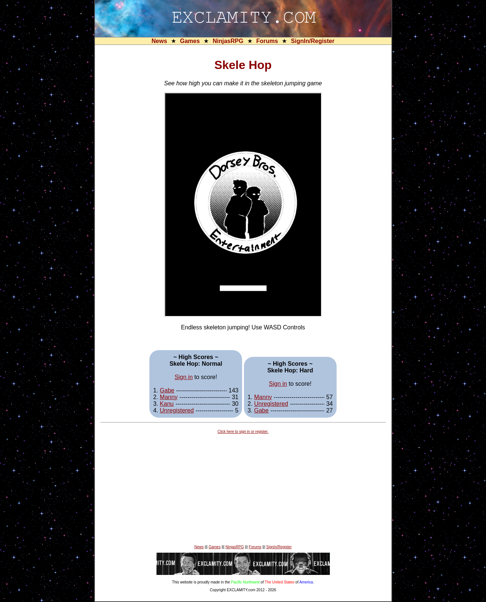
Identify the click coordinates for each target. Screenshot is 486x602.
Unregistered (177, 410)
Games (189, 41)
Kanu (166, 404)
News (159, 41)
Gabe (167, 390)
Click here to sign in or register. (243, 432)
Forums (267, 41)
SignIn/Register (312, 41)
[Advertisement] (243, 489)
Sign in (184, 377)
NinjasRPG (228, 41)
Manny (169, 397)
